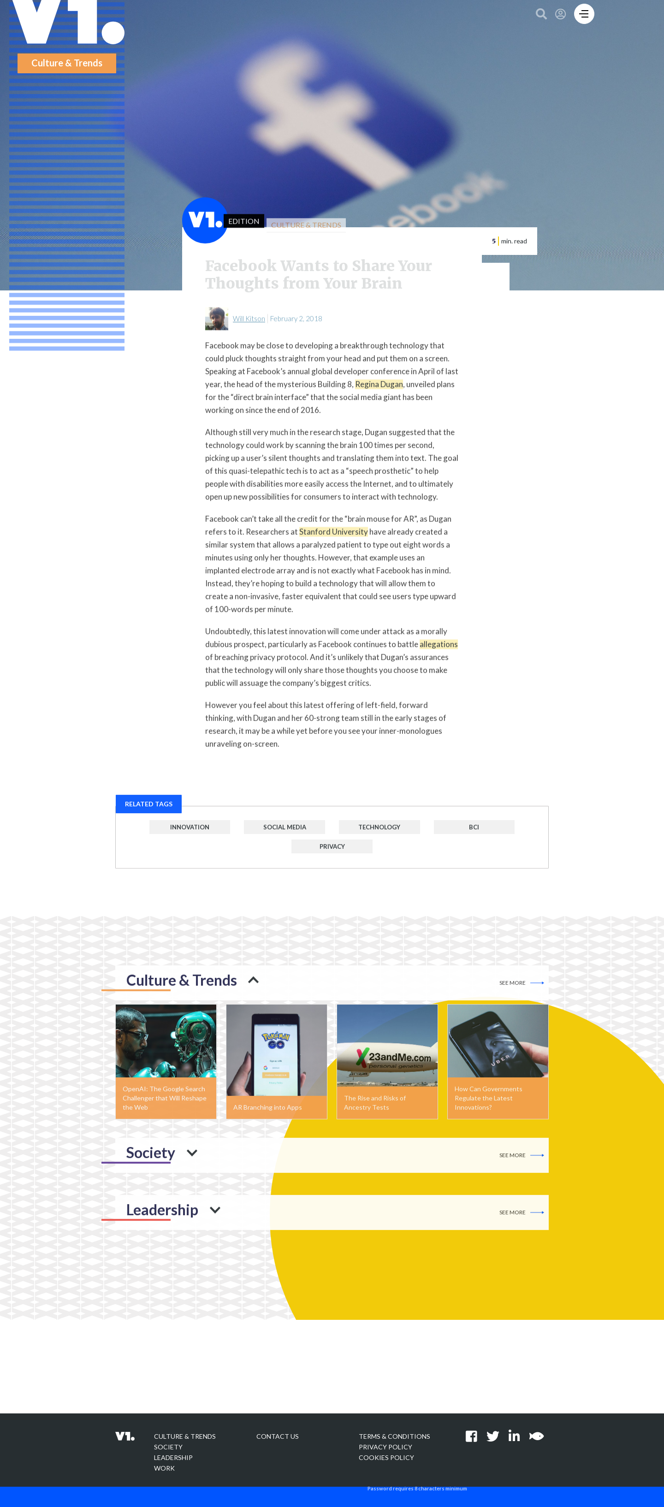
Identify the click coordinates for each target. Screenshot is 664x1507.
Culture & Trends (185, 1436)
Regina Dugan (379, 390)
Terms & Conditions (394, 1436)
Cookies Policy (386, 1457)
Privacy (332, 852)
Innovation (189, 833)
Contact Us (277, 1436)
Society (168, 1447)
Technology (379, 833)
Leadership (173, 1457)
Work (164, 1468)
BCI (474, 833)
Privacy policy (385, 1447)
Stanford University (333, 538)
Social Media (284, 833)
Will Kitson (249, 324)
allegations (439, 650)
